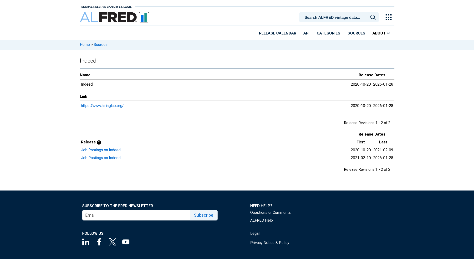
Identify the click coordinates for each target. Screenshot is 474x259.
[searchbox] (339, 18)
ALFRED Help (261, 220)
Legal (255, 233)
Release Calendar (277, 33)
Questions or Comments (270, 212)
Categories (328, 33)
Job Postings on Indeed (101, 150)
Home (85, 44)
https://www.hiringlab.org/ (102, 105)
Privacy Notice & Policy (269, 242)
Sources (356, 33)
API (306, 33)
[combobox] (339, 17)
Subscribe (203, 215)
